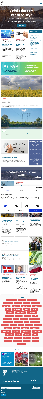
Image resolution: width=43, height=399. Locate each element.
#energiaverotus (35, 328)
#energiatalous (6, 306)
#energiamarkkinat (17, 309)
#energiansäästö (26, 331)
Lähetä (3, 394)
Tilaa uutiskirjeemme (5, 386)
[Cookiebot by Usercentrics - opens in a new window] (37, 187)
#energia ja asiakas (20, 312)
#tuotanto (35, 337)
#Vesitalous (27, 337)
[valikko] (41, 3)
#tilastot (16, 318)
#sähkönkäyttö (10, 312)
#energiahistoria (9, 334)
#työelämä (13, 325)
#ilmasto (26, 309)
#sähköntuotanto (6, 331)
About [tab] (35, 190)
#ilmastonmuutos (37, 306)
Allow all (35, 210)
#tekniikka (5, 325)
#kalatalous (35, 340)
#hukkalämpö (8, 340)
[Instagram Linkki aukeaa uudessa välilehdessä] (21, 359)
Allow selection (21, 210)
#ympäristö (29, 325)
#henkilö (16, 328)
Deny (8, 210)
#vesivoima (24, 318)
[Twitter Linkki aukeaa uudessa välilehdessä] (7, 360)
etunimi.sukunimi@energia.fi (22, 373)
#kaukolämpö (16, 306)
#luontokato (27, 334)
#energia (34, 309)
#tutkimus (27, 315)
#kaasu (8, 309)
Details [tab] (21, 190)
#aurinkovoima (9, 315)
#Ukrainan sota (8, 328)
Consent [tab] (7, 190)
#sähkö (35, 315)
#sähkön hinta (7, 318)
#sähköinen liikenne (32, 312)
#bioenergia (38, 325)
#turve (35, 334)
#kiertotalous (16, 331)
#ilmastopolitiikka (8, 303)
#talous (21, 325)
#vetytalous (19, 315)
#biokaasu (18, 334)
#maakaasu (25, 328)
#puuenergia (18, 337)
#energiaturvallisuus (34, 318)
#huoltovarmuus (8, 337)
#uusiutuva (18, 303)
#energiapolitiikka (26, 306)
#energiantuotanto (37, 331)
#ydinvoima (26, 303)
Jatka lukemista (21, 25)
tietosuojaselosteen (17, 390)
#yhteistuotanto (17, 340)
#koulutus (27, 340)
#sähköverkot (35, 303)
